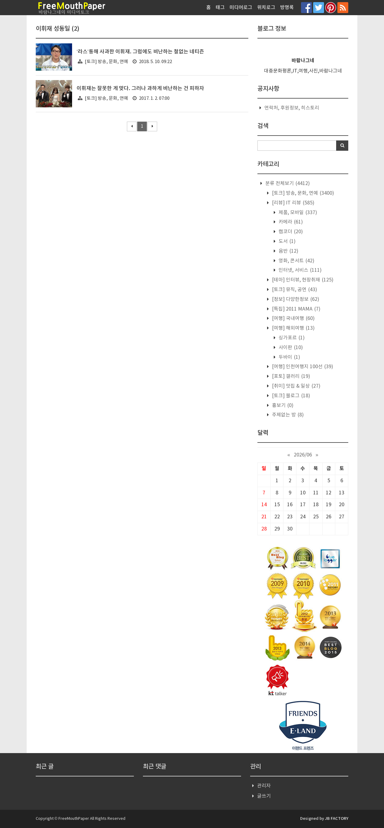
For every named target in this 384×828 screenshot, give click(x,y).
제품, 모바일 (297, 212)
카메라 (290, 222)
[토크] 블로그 (290, 396)
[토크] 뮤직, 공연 (294, 289)
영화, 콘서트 (295, 261)
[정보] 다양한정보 (295, 299)
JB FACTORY (336, 818)
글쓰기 (264, 796)
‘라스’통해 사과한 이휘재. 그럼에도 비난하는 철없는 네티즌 (140, 52)
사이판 (290, 347)
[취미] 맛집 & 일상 (295, 386)
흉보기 (282, 405)
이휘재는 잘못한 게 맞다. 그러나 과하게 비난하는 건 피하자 (140, 89)
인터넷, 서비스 (299, 270)
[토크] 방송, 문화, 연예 (106, 61)
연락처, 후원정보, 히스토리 (291, 108)
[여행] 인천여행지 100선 (302, 366)
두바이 (288, 357)
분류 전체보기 (287, 183)
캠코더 (290, 231)
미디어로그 (241, 7)
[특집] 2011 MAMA (295, 309)
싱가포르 (291, 338)
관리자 (264, 786)
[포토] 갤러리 (290, 376)
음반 (287, 251)
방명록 (287, 7)
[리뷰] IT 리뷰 (292, 203)
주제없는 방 (287, 415)
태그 (220, 7)
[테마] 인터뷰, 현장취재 (302, 280)
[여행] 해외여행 (293, 328)
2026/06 (303, 455)
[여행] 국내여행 (293, 318)
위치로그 (266, 7)
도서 (286, 241)
